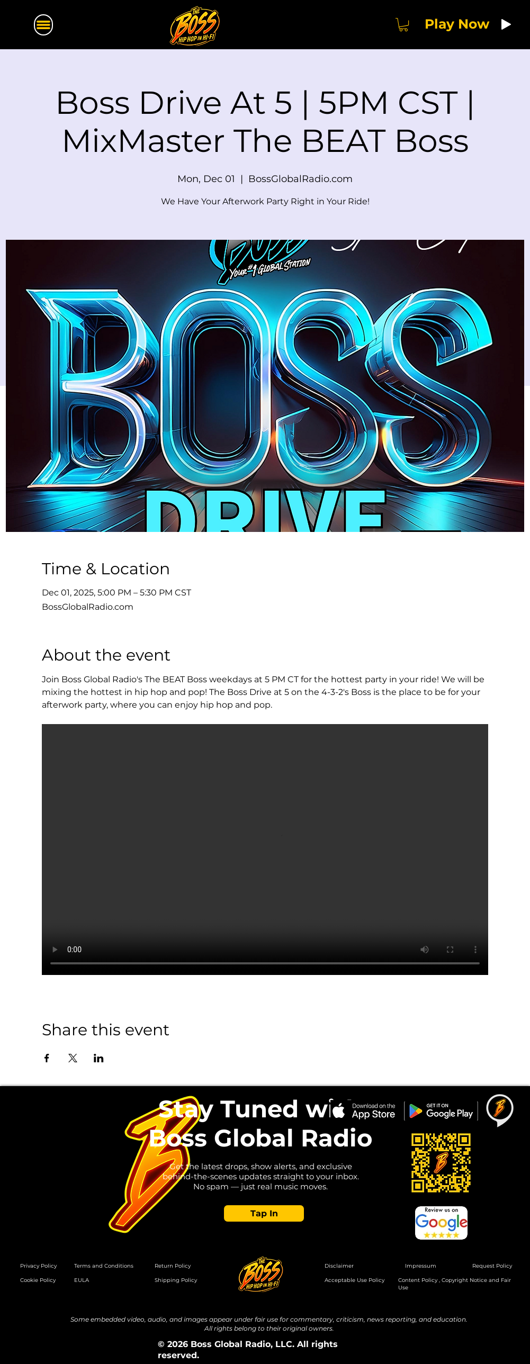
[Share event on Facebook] (47, 1058)
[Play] (506, 24)
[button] (403, 24)
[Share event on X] (73, 1058)
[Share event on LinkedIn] (99, 1058)
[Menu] (43, 24)
